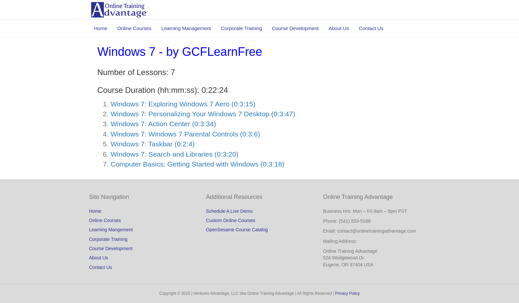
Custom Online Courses (230, 220)
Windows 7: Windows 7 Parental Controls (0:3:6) (185, 134)
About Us (339, 28)
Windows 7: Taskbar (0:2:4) (153, 144)
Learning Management (186, 28)
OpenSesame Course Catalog (237, 229)
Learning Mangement (111, 229)
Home (100, 28)
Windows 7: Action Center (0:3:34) (163, 124)
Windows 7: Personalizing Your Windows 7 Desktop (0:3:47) (203, 114)
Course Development (295, 28)
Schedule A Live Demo (229, 211)
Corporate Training (241, 28)
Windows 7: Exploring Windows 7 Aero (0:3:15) (183, 104)
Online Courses (134, 28)
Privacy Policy (347, 293)
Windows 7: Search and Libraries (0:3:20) (174, 154)
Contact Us (371, 28)
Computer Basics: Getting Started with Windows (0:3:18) (197, 164)
